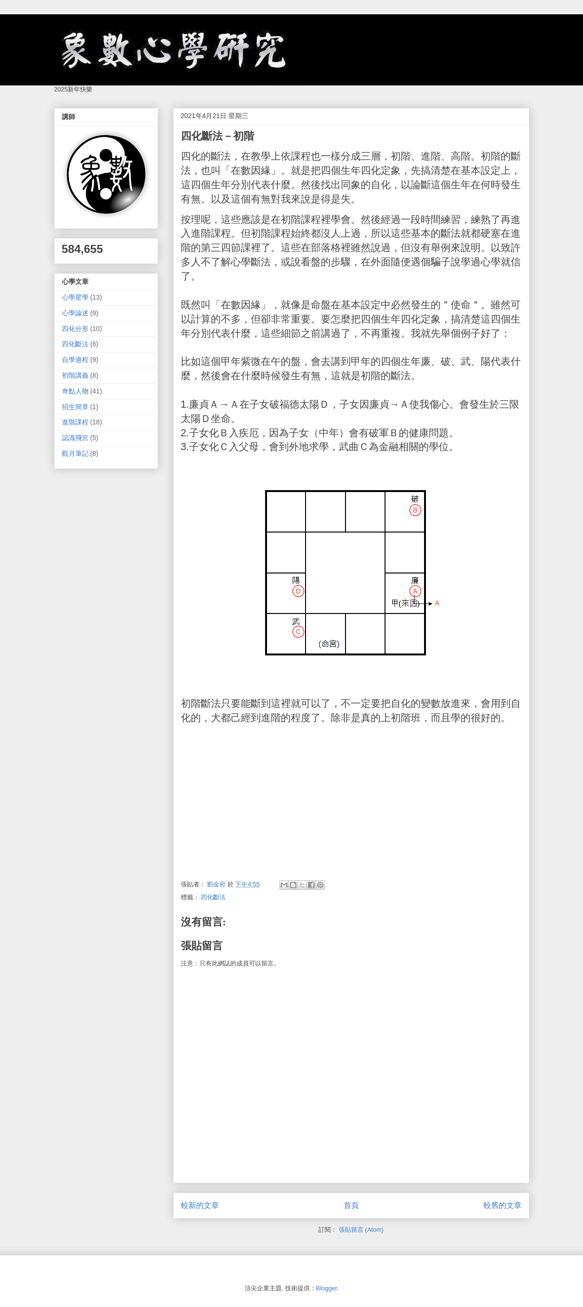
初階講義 (75, 375)
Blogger (326, 1288)
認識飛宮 (75, 438)
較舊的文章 (503, 1205)
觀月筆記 (75, 453)
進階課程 (75, 422)
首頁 (351, 1205)
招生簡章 (75, 407)
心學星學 (75, 297)
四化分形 (75, 328)
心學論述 (75, 313)
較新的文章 (200, 1205)
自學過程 (75, 359)
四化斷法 (213, 897)
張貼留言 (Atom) (361, 1229)
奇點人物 (75, 391)
